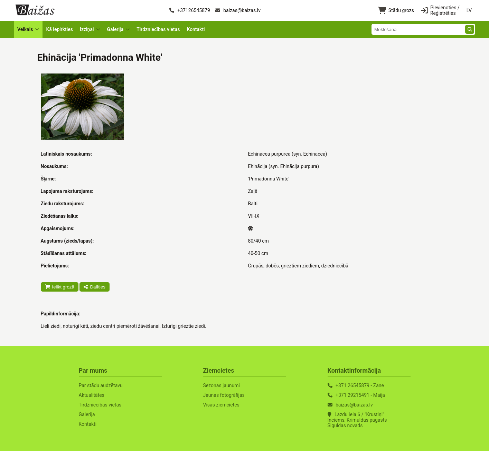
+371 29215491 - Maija (360, 395)
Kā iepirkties (59, 29)
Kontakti (196, 29)
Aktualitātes (91, 395)
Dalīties (94, 287)
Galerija (87, 414)
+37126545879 (189, 10)
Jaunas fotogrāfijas (224, 395)
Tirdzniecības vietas (158, 29)
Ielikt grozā (59, 287)
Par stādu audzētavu (101, 385)
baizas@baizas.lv (238, 10)
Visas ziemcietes (221, 405)
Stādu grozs (396, 10)
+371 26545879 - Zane (360, 385)
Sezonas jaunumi (221, 385)
